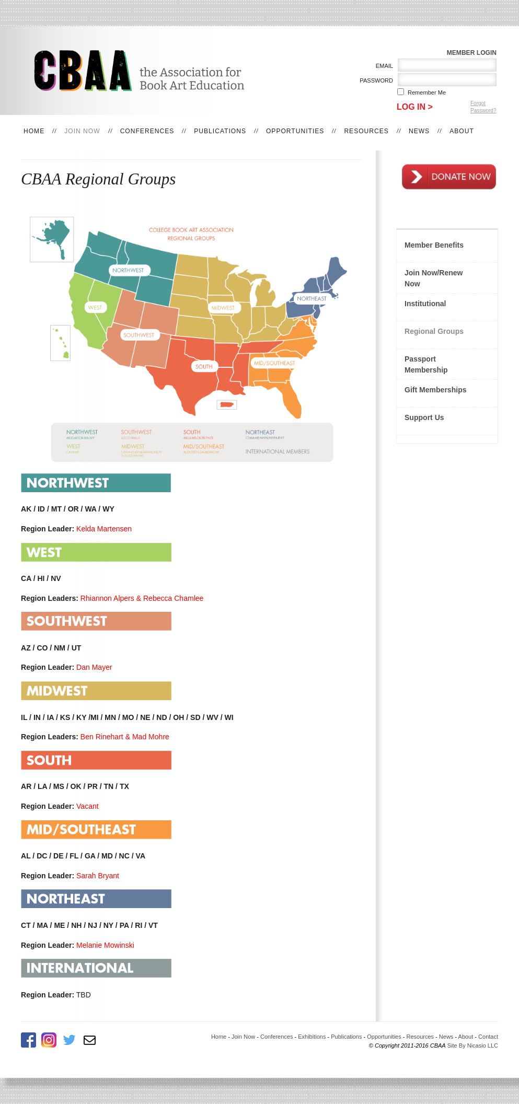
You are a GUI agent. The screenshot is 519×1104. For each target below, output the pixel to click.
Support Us (424, 417)
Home (34, 131)
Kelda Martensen (104, 529)
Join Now (82, 131)
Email (382, 66)
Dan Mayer (94, 667)
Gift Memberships (436, 390)
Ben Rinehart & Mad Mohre (124, 737)
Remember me (427, 92)
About (461, 131)
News (419, 131)
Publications (220, 131)
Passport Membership (426, 364)
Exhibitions (312, 1036)
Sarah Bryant (97, 875)
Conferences (147, 131)
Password (374, 80)
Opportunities (295, 131)
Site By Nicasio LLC (472, 1045)
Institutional (425, 303)
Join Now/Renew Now (434, 278)
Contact (488, 1036)
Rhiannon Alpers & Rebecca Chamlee (142, 598)
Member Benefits (434, 245)
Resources (366, 131)
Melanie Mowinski (105, 945)
